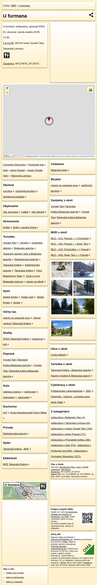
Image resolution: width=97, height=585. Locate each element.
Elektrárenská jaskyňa (26, 259)
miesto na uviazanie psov (16, 318)
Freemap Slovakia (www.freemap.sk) (58, 547)
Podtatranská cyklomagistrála (66, 391)
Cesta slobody (58, 355)
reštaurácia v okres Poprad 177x (68, 434)
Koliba (24, 212)
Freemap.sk (60, 156)
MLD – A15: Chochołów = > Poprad (70, 249)
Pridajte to (87, 563)
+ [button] (7, 88)
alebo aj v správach (14, 582)
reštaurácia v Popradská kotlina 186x (70, 440)
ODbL (65, 542)
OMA (13, 5)
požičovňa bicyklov (25, 191)
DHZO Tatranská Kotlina (16, 339)
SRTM (63, 563)
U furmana (24, 5)
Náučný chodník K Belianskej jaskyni (70, 376)
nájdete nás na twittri (15, 573)
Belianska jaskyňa (23, 248)
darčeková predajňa (13, 197)
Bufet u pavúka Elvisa (24, 227)
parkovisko (30, 392)
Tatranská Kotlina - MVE (16, 449)
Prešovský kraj (36, 164)
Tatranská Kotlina (12, 265)
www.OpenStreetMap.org (61, 539)
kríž (5, 412)
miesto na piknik (35, 281)
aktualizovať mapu (67, 467)
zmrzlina (7, 191)
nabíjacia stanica (12, 392)
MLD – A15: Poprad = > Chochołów (70, 238)
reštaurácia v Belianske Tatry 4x (68, 417)
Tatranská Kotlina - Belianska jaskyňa (71, 370)
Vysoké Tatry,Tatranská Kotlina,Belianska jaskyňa (22, 371)
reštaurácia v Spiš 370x (63, 445)
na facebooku (71, 512)
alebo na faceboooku (15, 577)
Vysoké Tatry (10, 243)
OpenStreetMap (45, 156)
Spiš (5, 170)
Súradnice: (9, 63)
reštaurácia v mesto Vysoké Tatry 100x (71, 428)
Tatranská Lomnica (21, 176)
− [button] (7, 93)
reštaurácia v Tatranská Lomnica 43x (70, 423)
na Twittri (65, 517)
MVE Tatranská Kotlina (15, 464)
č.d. (8, 43)
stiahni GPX (56, 474)
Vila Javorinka (10, 212)
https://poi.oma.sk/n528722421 (83, 156)
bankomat (37, 339)
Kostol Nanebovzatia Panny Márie (28, 412)
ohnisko (24, 243)
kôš (5, 344)
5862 (88, 391)
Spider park (27, 297)
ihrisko (16, 302)
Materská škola (59, 170)
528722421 (66, 469)
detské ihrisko (10, 297)
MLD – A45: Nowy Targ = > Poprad (69, 255)
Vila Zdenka (37, 212)
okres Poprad (17, 170)
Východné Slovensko (14, 164)
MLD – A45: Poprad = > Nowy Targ (69, 244)
